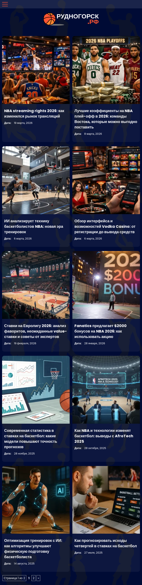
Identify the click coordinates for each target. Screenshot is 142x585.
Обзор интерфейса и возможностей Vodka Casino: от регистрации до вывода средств (105, 226)
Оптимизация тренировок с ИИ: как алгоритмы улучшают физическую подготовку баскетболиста (33, 548)
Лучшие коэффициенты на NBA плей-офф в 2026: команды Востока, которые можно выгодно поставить (105, 119)
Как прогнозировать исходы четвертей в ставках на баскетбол (105, 543)
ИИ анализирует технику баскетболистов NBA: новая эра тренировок (33, 226)
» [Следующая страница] (38, 578)
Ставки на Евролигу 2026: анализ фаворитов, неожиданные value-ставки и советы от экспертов (35, 331)
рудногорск (78, 19)
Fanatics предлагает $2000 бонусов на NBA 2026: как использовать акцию (100, 331)
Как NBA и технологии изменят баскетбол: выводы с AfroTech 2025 (103, 436)
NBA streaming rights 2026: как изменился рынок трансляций (34, 113)
